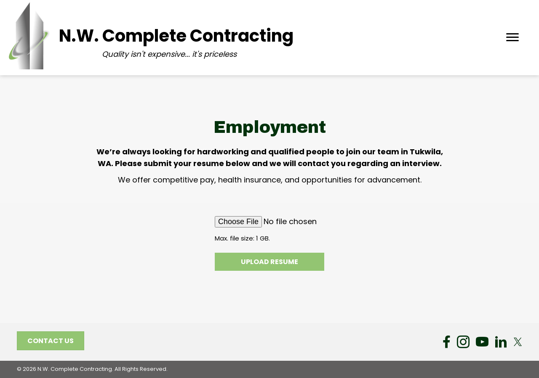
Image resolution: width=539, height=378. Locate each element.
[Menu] (512, 37)
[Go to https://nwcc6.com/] (172, 35)
